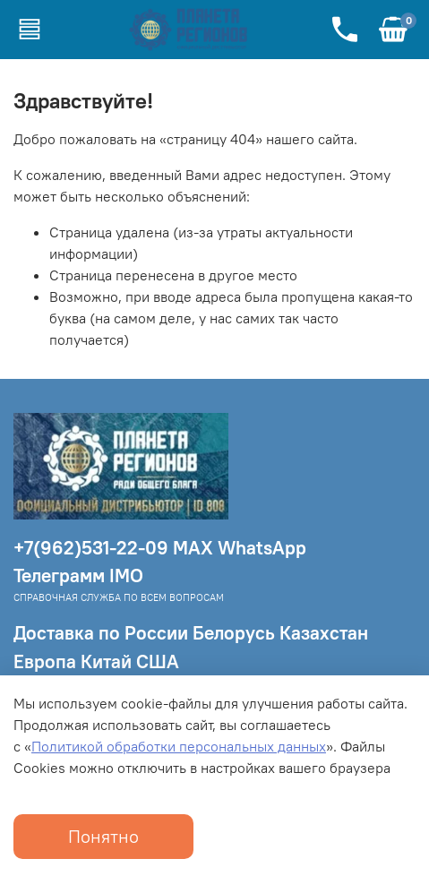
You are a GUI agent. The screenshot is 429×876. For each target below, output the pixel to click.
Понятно (103, 836)
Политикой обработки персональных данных (178, 746)
